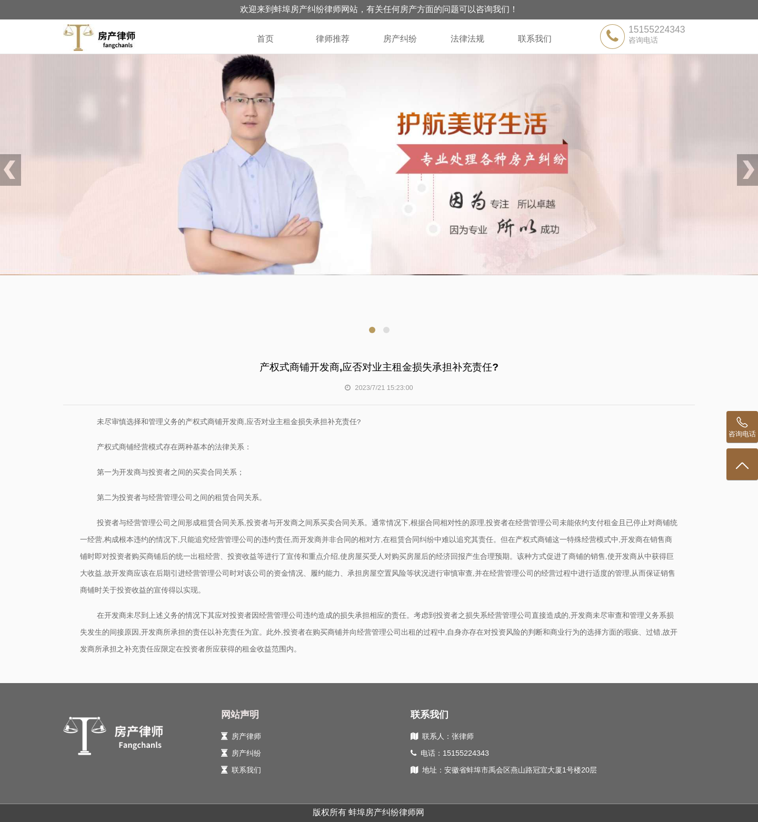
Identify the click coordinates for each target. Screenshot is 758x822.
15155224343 (657, 29)
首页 (265, 38)
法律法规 (467, 38)
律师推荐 (333, 38)
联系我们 (535, 38)
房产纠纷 (400, 38)
